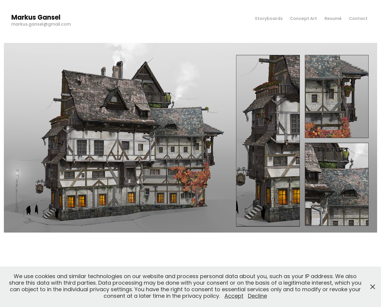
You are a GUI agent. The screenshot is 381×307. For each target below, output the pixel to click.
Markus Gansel (35, 18)
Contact (358, 18)
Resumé (333, 18)
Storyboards (269, 18)
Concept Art (303, 18)
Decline (257, 296)
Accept (233, 296)
